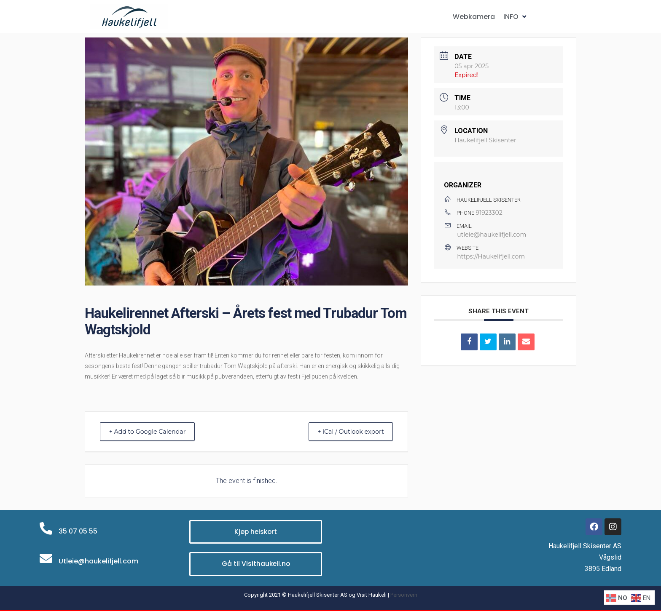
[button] (515, 16)
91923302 (489, 212)
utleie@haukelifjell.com (491, 234)
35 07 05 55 (78, 531)
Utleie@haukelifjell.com (98, 561)
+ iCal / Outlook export (346, 431)
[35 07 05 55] (46, 528)
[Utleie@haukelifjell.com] (46, 558)
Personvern (403, 595)
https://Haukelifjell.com (491, 256)
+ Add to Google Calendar (152, 431)
